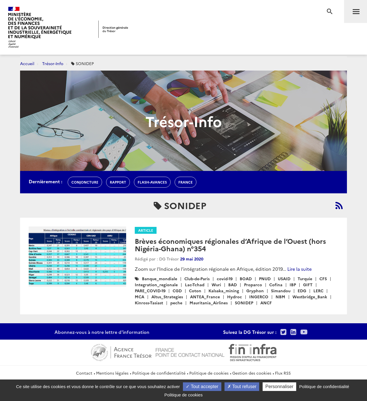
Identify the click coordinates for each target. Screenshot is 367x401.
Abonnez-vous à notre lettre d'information (101, 332)
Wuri (216, 284)
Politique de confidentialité (159, 373)
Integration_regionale (156, 284)
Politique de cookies (209, 373)
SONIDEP (244, 302)
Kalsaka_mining (223, 290)
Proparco (253, 284)
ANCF (266, 302)
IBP (293, 284)
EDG (302, 290)
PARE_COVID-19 (150, 290)
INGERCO (258, 296)
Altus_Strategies (167, 296)
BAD (232, 284)
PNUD (265, 278)
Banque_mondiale (159, 278)
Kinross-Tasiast (149, 302)
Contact (84, 373)
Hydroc (234, 296)
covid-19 (225, 278)
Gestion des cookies (251, 373)
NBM (280, 296)
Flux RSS (283, 373)
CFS (323, 278)
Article (145, 230)
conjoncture (84, 182)
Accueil (27, 63)
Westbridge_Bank (309, 296)
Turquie (305, 278)
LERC (318, 290)
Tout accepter (202, 386)
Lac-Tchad (194, 284)
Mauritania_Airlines (209, 302)
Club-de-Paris (197, 278)
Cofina (275, 284)
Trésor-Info (52, 63)
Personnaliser (280, 386)
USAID (284, 278)
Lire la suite (299, 269)
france (185, 182)
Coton (195, 290)
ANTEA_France (205, 296)
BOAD (246, 278)
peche (176, 302)
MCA (139, 296)
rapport (118, 182)
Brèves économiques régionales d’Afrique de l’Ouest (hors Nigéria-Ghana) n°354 (230, 244)
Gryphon (255, 290)
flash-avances (152, 182)
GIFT (308, 284)
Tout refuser (242, 386)
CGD (177, 290)
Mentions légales (112, 373)
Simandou (280, 290)
